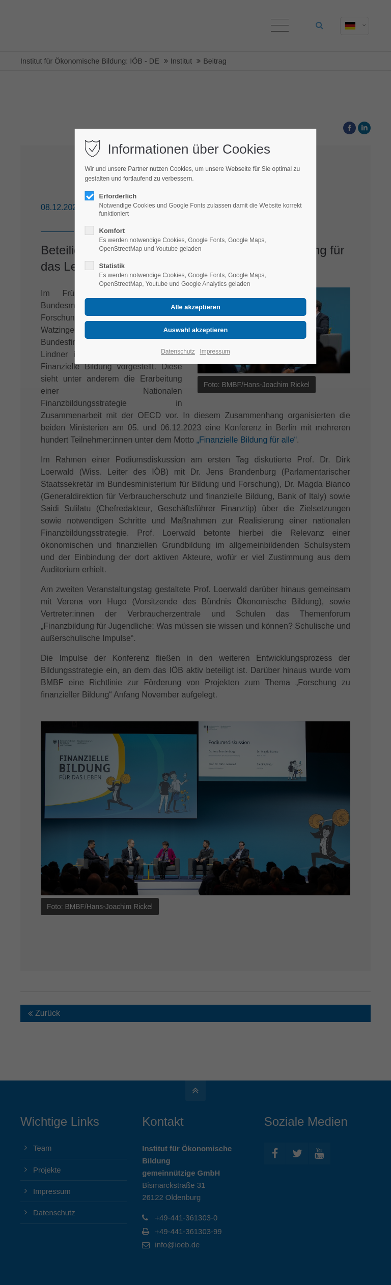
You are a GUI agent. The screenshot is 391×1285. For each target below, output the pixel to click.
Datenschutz (178, 351)
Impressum (215, 351)
